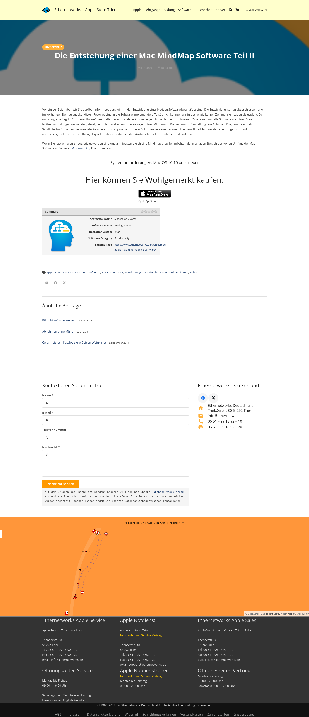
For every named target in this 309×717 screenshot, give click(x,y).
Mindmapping (80, 148)
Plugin (283, 613)
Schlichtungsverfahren (159, 714)
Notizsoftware (154, 272)
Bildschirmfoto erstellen (58, 320)
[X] (213, 398)
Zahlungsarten (218, 714)
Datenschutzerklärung (168, 492)
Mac (71, 272)
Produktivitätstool (176, 272)
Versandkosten (191, 714)
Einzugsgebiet (243, 714)
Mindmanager (134, 272)
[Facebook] (203, 398)
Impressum (74, 714)
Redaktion (167, 68)
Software (195, 272)
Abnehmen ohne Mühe (57, 331)
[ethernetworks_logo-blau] (46, 10)
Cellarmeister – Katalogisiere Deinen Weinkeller (74, 342)
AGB (58, 714)
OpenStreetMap (256, 613)
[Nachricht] (115, 463)
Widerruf (131, 714)
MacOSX (118, 272)
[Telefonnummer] (115, 437)
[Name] (115, 403)
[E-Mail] (115, 420)
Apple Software (57, 272)
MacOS (106, 272)
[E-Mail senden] (46, 283)
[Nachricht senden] (60, 484)
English (68, 700)
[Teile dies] (55, 283)
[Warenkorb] (237, 10)
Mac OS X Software (87, 272)
